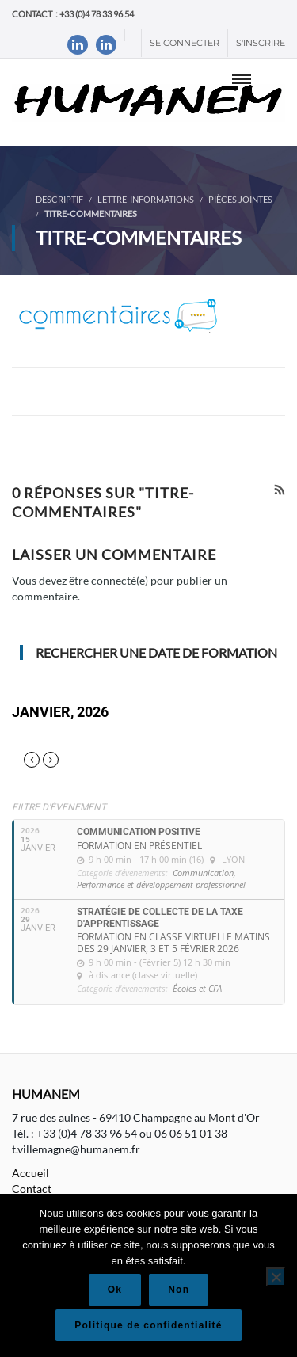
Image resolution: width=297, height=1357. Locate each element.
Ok (115, 1289)
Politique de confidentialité (148, 1325)
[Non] (275, 1276)
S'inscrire (260, 42)
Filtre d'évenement (59, 807)
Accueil (30, 1173)
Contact (31, 1188)
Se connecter (184, 42)
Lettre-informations (145, 199)
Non (178, 1289)
